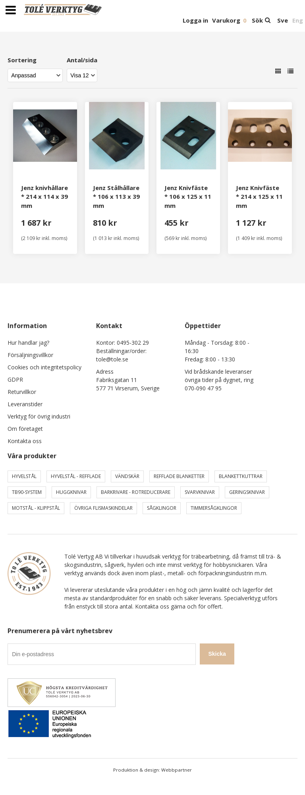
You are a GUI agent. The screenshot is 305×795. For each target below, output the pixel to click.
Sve (282, 20)
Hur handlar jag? (28, 342)
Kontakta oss (25, 441)
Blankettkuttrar (241, 476)
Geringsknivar (247, 492)
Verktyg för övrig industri (39, 416)
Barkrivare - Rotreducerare (135, 492)
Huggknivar (71, 492)
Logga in (195, 20)
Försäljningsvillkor (30, 355)
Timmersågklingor (214, 508)
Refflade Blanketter (179, 476)
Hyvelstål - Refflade (76, 476)
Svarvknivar (200, 492)
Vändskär (127, 476)
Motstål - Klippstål (36, 508)
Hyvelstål (24, 476)
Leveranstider (25, 404)
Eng (297, 20)
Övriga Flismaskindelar (103, 508)
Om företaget (25, 428)
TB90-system (27, 492)
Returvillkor (22, 392)
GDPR (15, 379)
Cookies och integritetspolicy (44, 367)
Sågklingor (161, 508)
